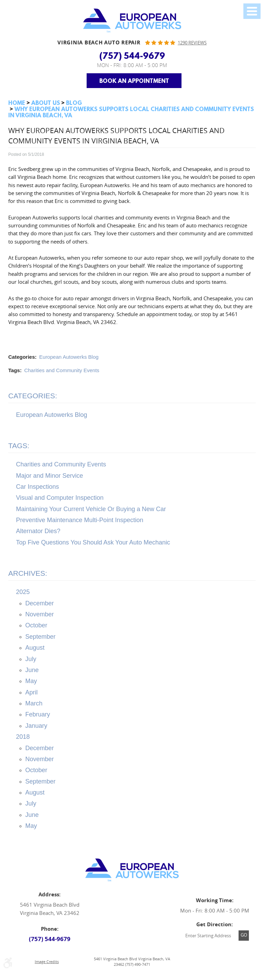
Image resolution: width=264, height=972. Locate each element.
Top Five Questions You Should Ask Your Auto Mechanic (93, 542)
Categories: (32, 396)
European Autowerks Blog (69, 357)
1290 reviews (192, 43)
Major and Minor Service (49, 475)
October (36, 625)
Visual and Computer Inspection (60, 497)
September (40, 636)
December (39, 603)
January (36, 725)
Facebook (115, 918)
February (37, 714)
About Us (45, 103)
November (39, 614)
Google (132, 918)
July (30, 659)
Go (244, 935)
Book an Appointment (134, 81)
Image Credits (47, 961)
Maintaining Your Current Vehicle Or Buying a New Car (91, 509)
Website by (217, 961)
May (31, 681)
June (32, 670)
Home (16, 103)
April (31, 692)
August (35, 647)
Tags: (18, 446)
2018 (23, 736)
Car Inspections (37, 486)
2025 (23, 591)
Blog (74, 103)
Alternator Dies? (38, 531)
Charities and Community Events (61, 370)
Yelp (149, 918)
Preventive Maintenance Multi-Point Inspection (79, 520)
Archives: (27, 573)
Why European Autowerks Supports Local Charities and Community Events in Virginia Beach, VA (131, 112)
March (34, 703)
